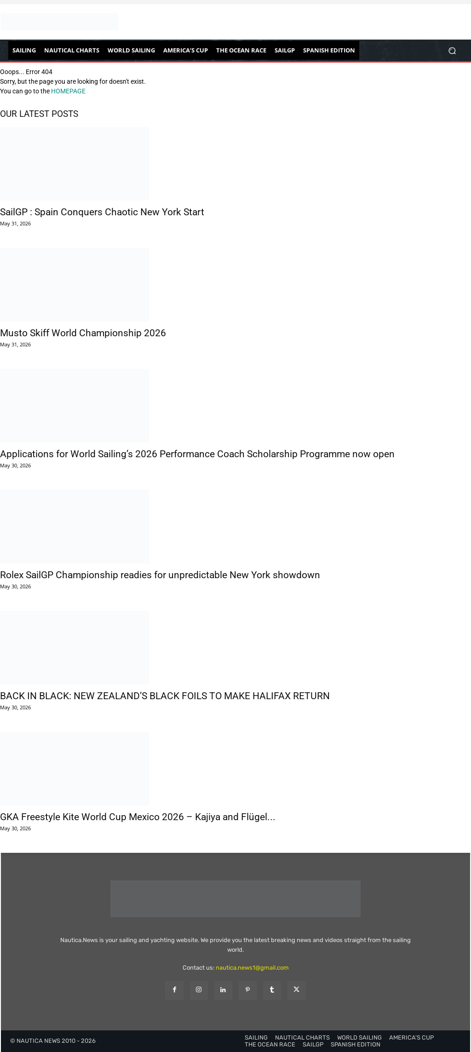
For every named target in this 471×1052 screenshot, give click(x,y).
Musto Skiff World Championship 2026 (83, 333)
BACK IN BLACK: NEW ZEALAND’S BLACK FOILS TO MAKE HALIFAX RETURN (165, 695)
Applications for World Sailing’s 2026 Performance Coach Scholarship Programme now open (197, 454)
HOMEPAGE (68, 91)
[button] (452, 50)
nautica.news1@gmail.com (252, 967)
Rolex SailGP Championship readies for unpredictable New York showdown (160, 575)
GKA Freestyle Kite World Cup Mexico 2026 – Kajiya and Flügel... (138, 816)
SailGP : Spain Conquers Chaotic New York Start (102, 212)
